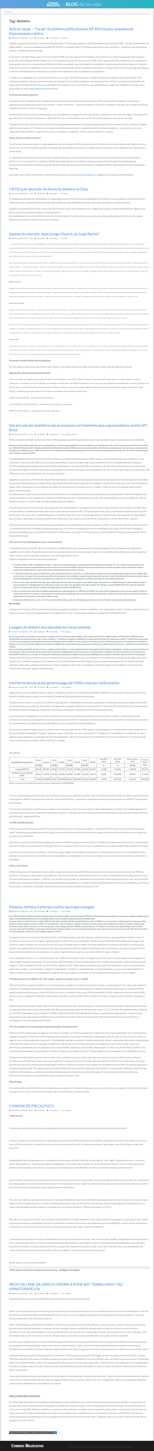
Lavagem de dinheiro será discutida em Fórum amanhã (54, 627)
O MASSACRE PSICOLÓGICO (34, 1105)
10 (40, 1433)
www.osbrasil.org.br (83, 174)
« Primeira (25, 1433)
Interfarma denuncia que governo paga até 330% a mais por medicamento (70, 682)
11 (43, 1433)
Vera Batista (41, 38)
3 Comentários (53, 238)
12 (47, 1433)
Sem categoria (66, 434)
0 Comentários (53, 38)
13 (51, 1433)
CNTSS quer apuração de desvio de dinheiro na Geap (53, 189)
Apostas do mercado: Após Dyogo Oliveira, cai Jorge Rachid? (59, 233)
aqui (52, 832)
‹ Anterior (34, 1433)
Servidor (65, 38)
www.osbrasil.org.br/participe (43, 88)
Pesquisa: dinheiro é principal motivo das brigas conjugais (56, 906)
